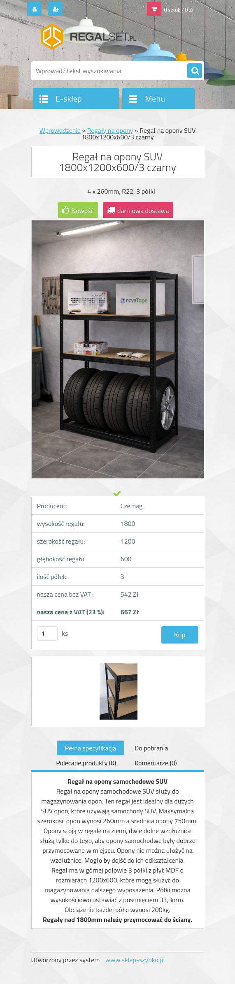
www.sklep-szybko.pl (135, 960)
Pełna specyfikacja (90, 748)
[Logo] (87, 39)
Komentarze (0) (156, 763)
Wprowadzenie (60, 130)
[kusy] (47, 633)
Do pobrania (151, 748)
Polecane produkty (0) (86, 763)
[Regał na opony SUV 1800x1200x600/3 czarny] (117, 664)
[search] (194, 71)
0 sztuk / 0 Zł (178, 10)
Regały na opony (110, 130)
